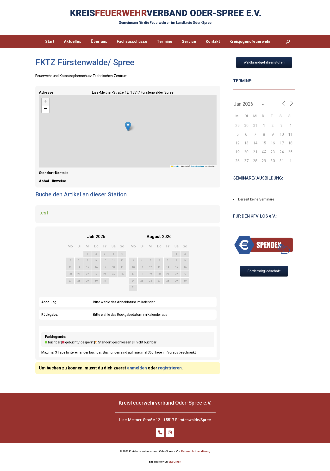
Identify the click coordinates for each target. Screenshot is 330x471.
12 (122, 260)
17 (104, 267)
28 (78, 280)
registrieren (170, 367)
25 (113, 274)
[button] (288, 41)
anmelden (137, 367)
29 (87, 280)
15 (87, 267)
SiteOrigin (174, 461)
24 (104, 274)
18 (113, 267)
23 (96, 274)
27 (70, 280)
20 (70, 274)
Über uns (99, 41)
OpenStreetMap (197, 166)
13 (70, 267)
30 (96, 280)
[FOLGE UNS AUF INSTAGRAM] (170, 432)
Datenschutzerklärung (195, 451)
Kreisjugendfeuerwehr (250, 41)
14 (78, 267)
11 (113, 260)
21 (78, 274)
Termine (164, 41)
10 (104, 260)
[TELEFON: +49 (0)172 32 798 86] (160, 432)
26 (122, 274)
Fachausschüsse (132, 41)
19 (122, 267)
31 (104, 280)
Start (49, 41)
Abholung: (49, 302)
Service (189, 41)
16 (96, 267)
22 (87, 274)
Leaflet (175, 166)
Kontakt (213, 41)
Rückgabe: (49, 314)
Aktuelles (72, 41)
